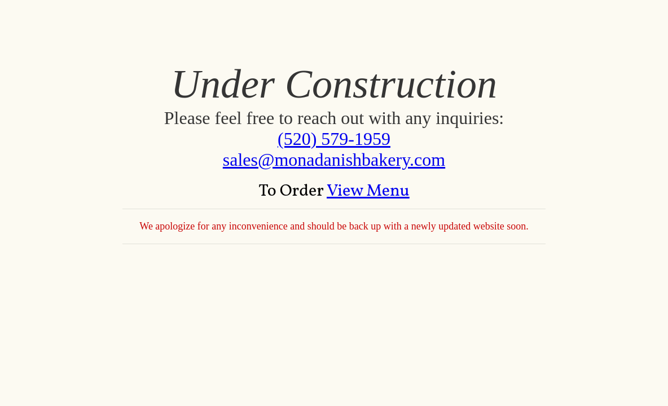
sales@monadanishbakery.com (334, 159)
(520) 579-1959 (334, 139)
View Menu (368, 191)
